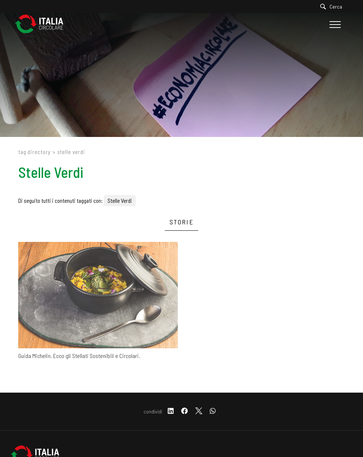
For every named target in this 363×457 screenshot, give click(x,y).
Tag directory (34, 151)
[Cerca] (333, 6)
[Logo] (43, 24)
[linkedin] (171, 411)
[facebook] (184, 411)
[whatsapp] (213, 411)
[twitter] (198, 411)
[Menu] (334, 24)
